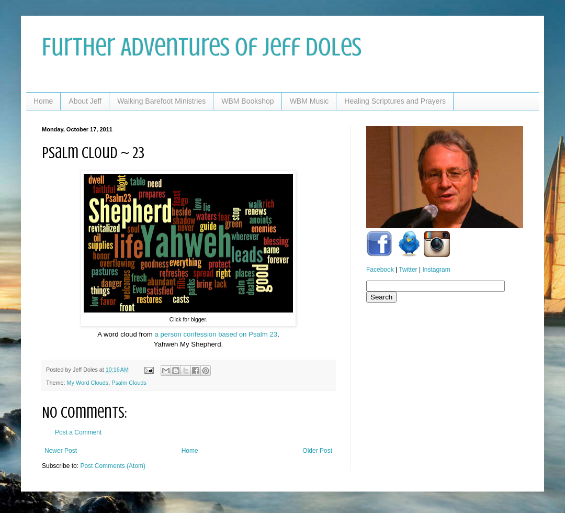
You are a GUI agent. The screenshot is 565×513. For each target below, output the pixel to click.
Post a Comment (78, 432)
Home (43, 101)
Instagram (436, 269)
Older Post (317, 450)
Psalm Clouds (128, 383)
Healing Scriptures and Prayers (395, 101)
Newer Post (60, 450)
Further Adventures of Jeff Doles (201, 47)
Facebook (380, 269)
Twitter (408, 269)
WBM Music (309, 101)
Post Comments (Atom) (112, 466)
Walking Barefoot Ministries (161, 101)
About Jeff (85, 101)
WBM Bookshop (247, 101)
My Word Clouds (88, 383)
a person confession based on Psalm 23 (215, 334)
